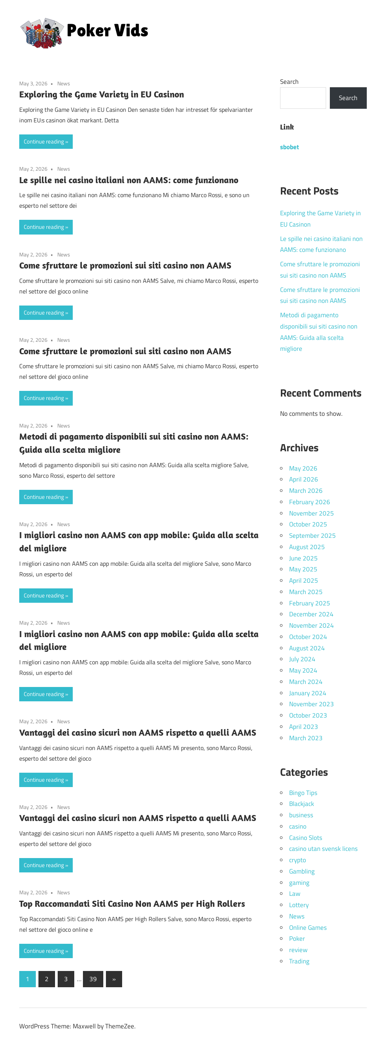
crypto (297, 860)
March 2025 (306, 592)
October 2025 (308, 524)
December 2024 (311, 614)
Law (294, 893)
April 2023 (303, 727)
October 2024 (308, 637)
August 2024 (307, 648)
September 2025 (312, 535)
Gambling (302, 871)
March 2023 (306, 738)
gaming (299, 883)
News (63, 83)
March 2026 (306, 490)
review (298, 950)
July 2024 (302, 659)
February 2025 (309, 603)
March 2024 (306, 682)
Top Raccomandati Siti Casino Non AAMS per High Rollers (132, 903)
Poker (297, 938)
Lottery (299, 905)
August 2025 (307, 547)
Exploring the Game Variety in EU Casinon (101, 94)
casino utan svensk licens (323, 849)
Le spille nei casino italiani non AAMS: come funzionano (128, 179)
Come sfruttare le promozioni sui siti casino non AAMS (125, 265)
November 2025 (311, 513)
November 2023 (311, 704)
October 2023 (308, 715)
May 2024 (303, 670)
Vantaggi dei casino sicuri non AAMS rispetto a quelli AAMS (137, 732)
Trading (299, 961)
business (301, 815)
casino (297, 826)
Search (289, 81)
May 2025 (303, 569)
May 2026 (303, 468)
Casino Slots (305, 838)
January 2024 (307, 693)
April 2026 (303, 479)
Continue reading (44, 141)
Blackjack (301, 804)
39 (93, 979)
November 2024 (311, 625)
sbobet (289, 147)
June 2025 (303, 558)
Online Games (308, 927)
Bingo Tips (303, 793)
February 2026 (309, 502)
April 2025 (303, 580)
